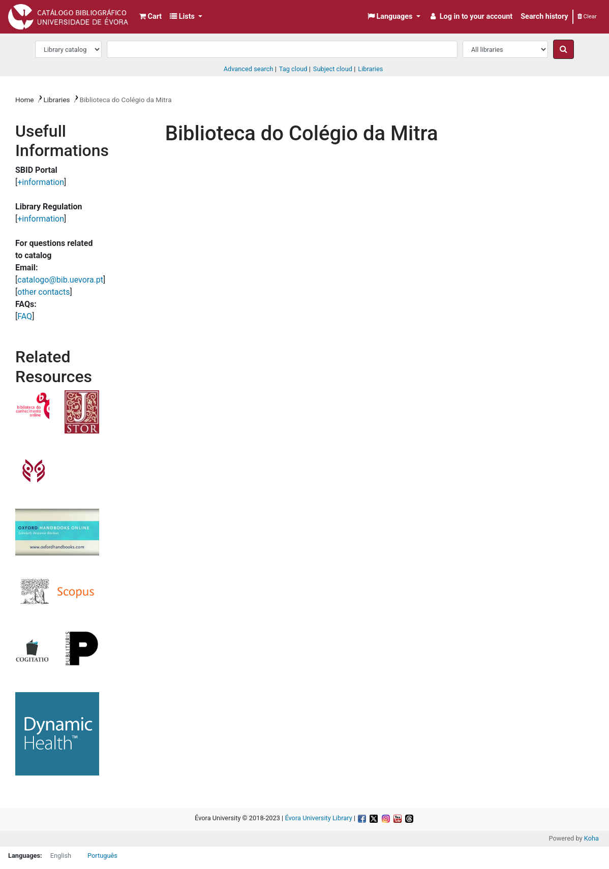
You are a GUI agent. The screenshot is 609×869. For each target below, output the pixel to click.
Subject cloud (332, 69)
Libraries (56, 100)
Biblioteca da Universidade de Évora (33, 14)
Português (102, 855)
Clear (587, 16)
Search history (544, 16)
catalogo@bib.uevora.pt (60, 280)
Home (24, 100)
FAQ (24, 316)
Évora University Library (318, 818)
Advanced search (248, 69)
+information (40, 182)
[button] (150, 16)
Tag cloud (293, 69)
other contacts (43, 292)
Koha (591, 838)
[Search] (563, 49)
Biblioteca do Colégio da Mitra (125, 100)
